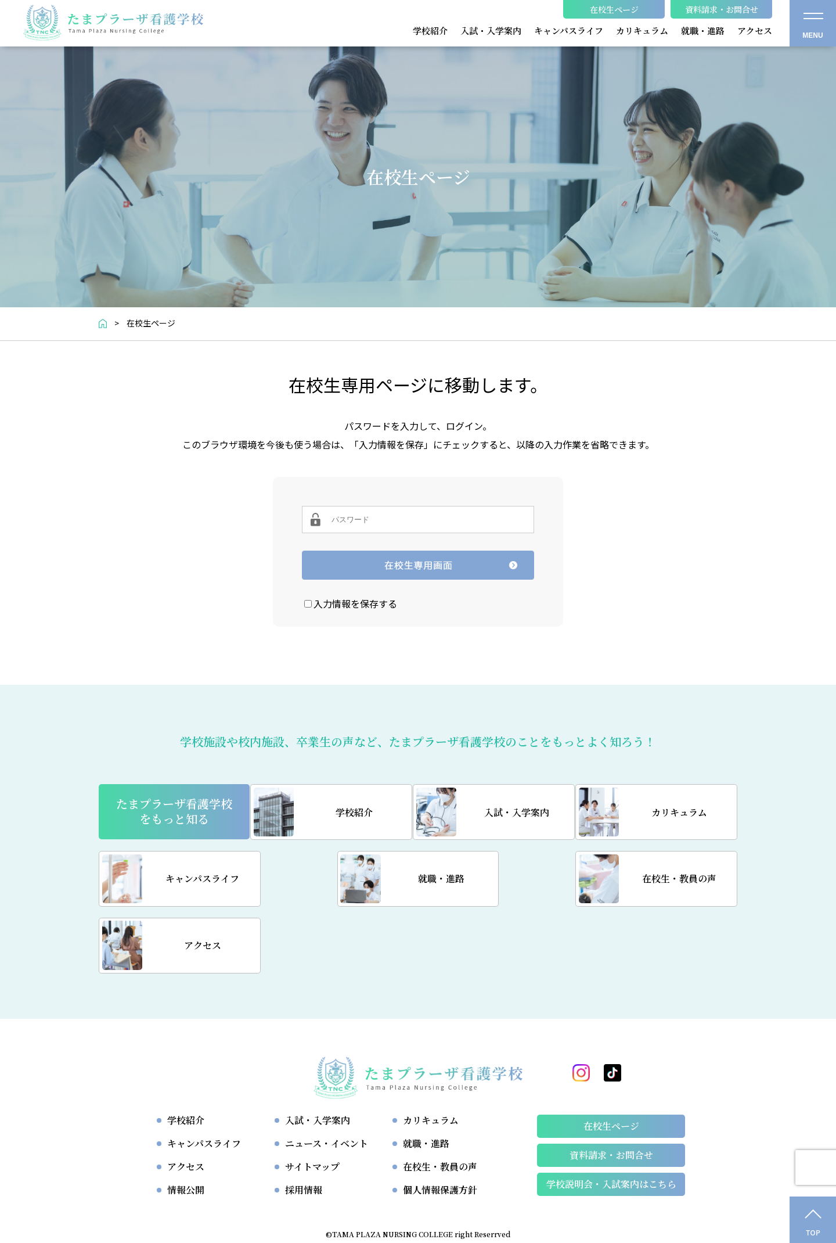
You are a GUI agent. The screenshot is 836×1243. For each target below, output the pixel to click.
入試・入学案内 (317, 1054)
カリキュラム (431, 1054)
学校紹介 (185, 1054)
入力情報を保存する (355, 603)
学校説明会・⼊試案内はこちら (611, 1118)
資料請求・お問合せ (611, 1089)
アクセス (185, 1101)
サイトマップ (312, 1101)
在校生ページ (611, 1060)
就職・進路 (426, 1077)
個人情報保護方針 (440, 1124)
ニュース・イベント (326, 1077)
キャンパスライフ (204, 1077)
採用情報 (303, 1124)
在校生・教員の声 (440, 1101)
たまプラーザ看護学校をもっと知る (174, 812)
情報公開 (185, 1124)
